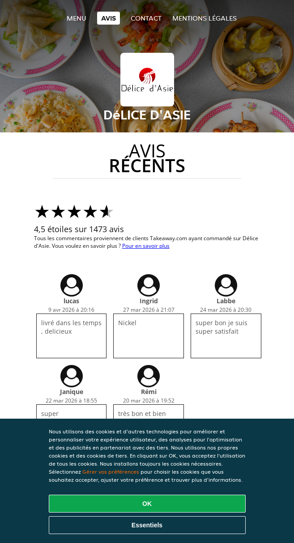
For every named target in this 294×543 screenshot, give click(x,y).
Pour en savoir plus (146, 246)
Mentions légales (204, 18)
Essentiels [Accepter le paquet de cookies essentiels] (147, 525)
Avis (108, 18)
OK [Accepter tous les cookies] (147, 503)
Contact (146, 18)
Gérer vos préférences (110, 471)
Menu (76, 18)
